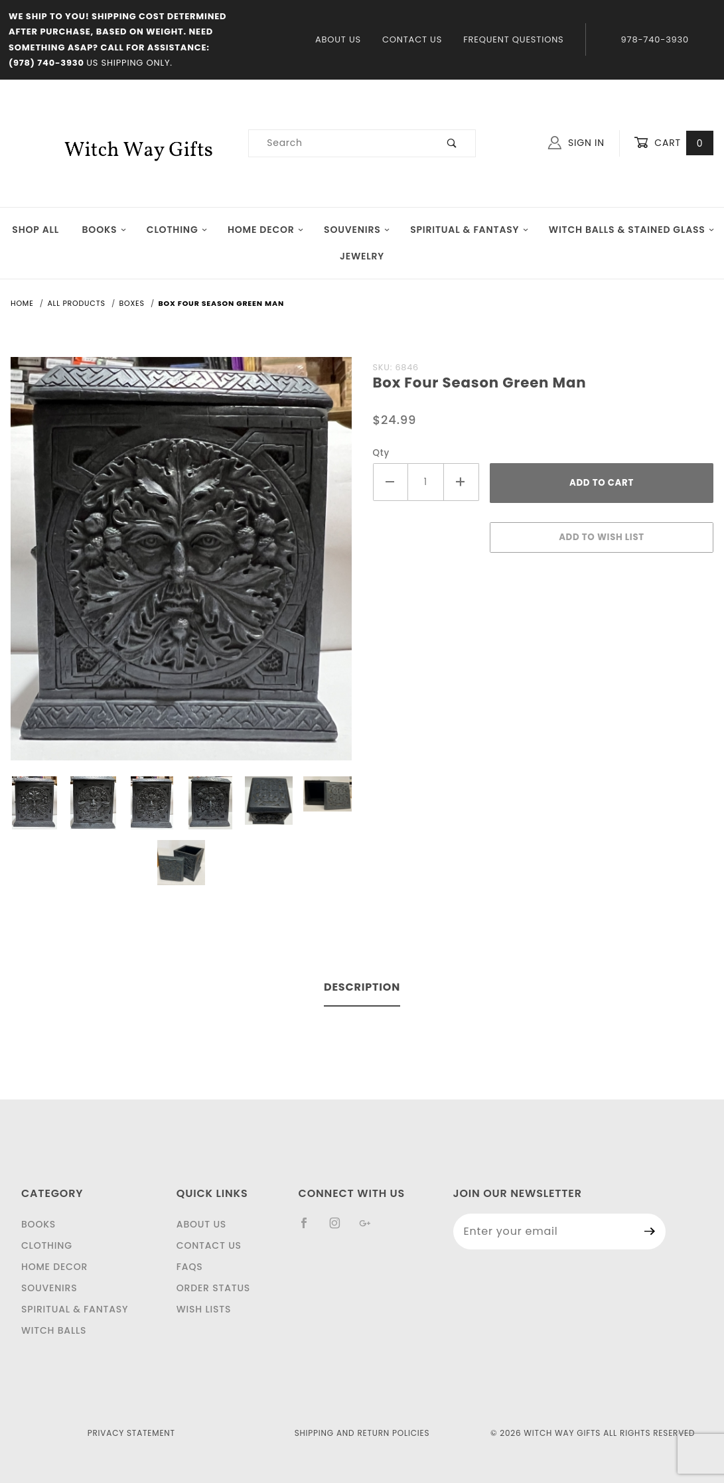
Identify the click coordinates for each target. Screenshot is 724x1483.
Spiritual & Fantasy (469, 229)
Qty (381, 453)
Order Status (213, 1288)
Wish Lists (204, 1309)
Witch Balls (53, 1330)
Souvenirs (357, 229)
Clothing (177, 229)
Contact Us (412, 39)
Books (104, 229)
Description (362, 987)
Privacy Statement (131, 1433)
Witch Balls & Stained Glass (632, 229)
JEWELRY (362, 256)
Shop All (35, 229)
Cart (673, 143)
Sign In (576, 142)
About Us (338, 39)
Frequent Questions (513, 39)
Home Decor (266, 229)
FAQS (190, 1266)
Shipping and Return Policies (362, 1433)
